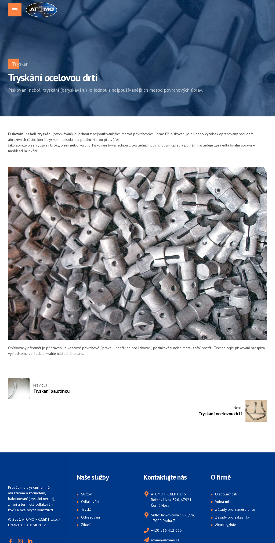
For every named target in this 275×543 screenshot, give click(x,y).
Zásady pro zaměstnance (235, 486)
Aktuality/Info (225, 502)
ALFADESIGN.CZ (33, 502)
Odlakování (90, 479)
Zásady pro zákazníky (232, 494)
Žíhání (86, 502)
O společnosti (226, 471)
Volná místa (224, 479)
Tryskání (21, 64)
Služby (86, 471)
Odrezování (90, 494)
